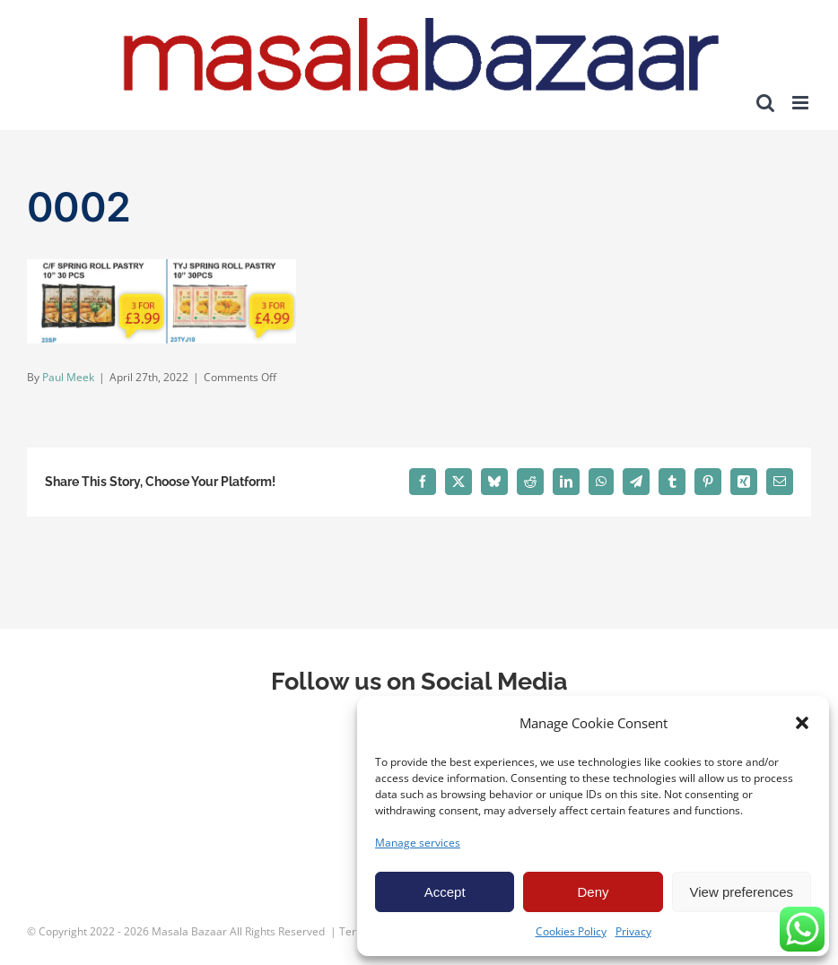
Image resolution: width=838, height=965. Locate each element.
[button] (802, 723)
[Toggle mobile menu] (801, 102)
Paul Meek (68, 377)
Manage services (417, 842)
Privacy (633, 931)
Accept (445, 892)
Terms (355, 931)
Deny (592, 892)
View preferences (742, 892)
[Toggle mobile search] (765, 102)
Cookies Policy (571, 931)
